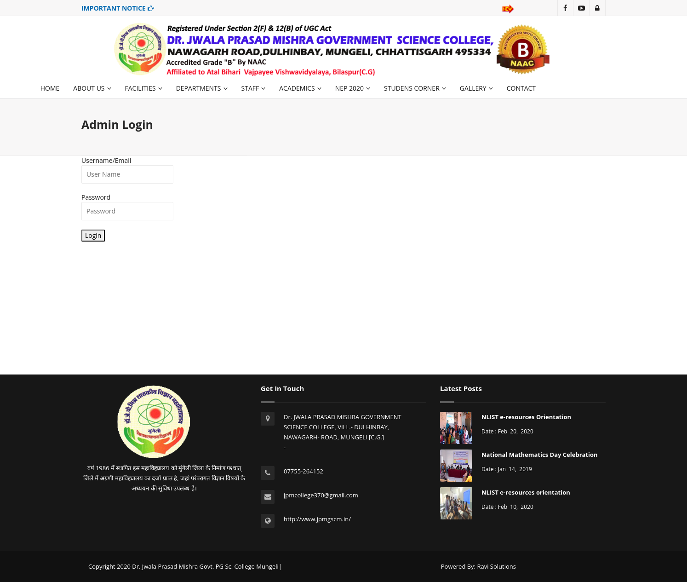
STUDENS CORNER (415, 88)
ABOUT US (92, 88)
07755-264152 (303, 471)
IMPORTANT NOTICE (117, 8)
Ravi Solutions (496, 566)
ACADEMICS (300, 88)
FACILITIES (143, 88)
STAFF (253, 88)
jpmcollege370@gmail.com (321, 495)
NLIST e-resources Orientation (526, 417)
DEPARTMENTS (202, 88)
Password (95, 197)
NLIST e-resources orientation (525, 492)
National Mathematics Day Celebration (539, 454)
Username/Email (106, 160)
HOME (50, 88)
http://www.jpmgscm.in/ (317, 519)
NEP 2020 (352, 88)
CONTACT (521, 88)
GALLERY (476, 88)
